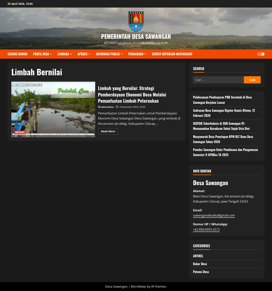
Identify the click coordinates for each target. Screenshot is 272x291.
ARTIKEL (20, 132)
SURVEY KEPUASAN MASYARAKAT (172, 54)
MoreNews (138, 286)
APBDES (82, 54)
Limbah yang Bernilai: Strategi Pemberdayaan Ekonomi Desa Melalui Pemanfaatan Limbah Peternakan (53, 109)
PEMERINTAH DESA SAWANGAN (136, 36)
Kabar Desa (200, 264)
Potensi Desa (201, 271)
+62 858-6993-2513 (206, 229)
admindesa (107, 107)
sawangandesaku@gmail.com (214, 215)
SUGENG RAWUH (17, 54)
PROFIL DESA (41, 54)
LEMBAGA (63, 54)
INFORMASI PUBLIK (108, 54)
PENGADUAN (135, 54)
